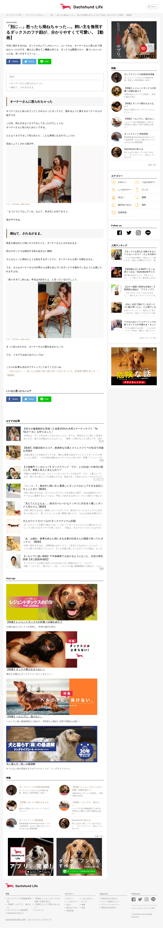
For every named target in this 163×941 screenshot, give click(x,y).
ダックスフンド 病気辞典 (17, 923)
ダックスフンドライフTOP (144, 921)
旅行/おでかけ (121, 206)
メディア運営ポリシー (110, 914)
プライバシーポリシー (110, 917)
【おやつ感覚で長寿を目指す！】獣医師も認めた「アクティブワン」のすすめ (140, 289)
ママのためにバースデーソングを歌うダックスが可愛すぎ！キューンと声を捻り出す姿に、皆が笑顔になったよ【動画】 (140, 324)
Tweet (31, 63)
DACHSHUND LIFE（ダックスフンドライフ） (31, 932)
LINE (47, 63)
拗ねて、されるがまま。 (23, 89)
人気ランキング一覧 (148, 339)
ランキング (39, 923)
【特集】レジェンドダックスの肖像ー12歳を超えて (47, 912)
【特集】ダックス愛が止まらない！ (47, 918)
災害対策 (119, 213)
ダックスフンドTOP (13, 16)
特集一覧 (99, 849)
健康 (140, 198)
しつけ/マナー (121, 190)
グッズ (141, 190)
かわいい (41, 16)
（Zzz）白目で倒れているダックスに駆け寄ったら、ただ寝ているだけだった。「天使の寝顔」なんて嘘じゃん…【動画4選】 (140, 307)
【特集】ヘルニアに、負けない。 (19, 918)
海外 (140, 206)
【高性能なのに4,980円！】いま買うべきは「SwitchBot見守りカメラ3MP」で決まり (139, 272)
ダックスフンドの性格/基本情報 (19, 912)
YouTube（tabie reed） (21, 208)
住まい (117, 198)
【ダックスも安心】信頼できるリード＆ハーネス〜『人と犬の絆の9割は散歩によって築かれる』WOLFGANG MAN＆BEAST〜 (140, 254)
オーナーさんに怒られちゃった (27, 85)
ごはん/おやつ (145, 183)
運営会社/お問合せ (108, 920)
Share (13, 63)
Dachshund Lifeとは (15, 926)
